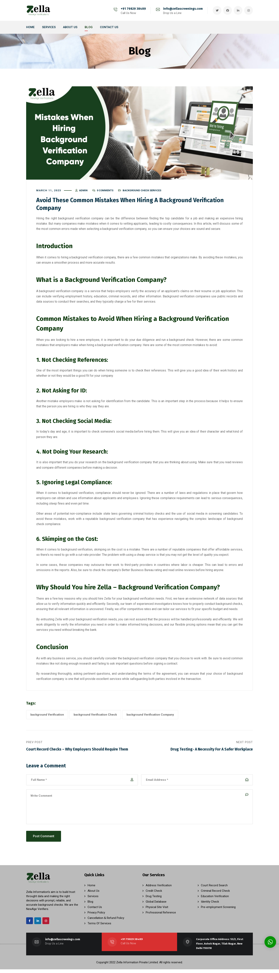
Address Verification (159, 889)
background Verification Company (150, 716)
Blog (90, 905)
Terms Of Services (99, 927)
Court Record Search (214, 889)
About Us (93, 894)
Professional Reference (161, 916)
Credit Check (154, 894)
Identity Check (210, 905)
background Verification (47, 716)
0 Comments (105, 192)
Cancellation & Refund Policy (106, 921)
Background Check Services (142, 192)
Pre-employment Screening (218, 910)
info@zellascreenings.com (183, 8)
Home (91, 889)
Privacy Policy (96, 916)
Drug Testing (154, 900)
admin (83, 192)
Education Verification (215, 900)
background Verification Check (95, 716)
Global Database (156, 905)
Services (93, 900)
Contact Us (95, 910)
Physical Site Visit (157, 910)
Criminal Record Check (215, 894)
